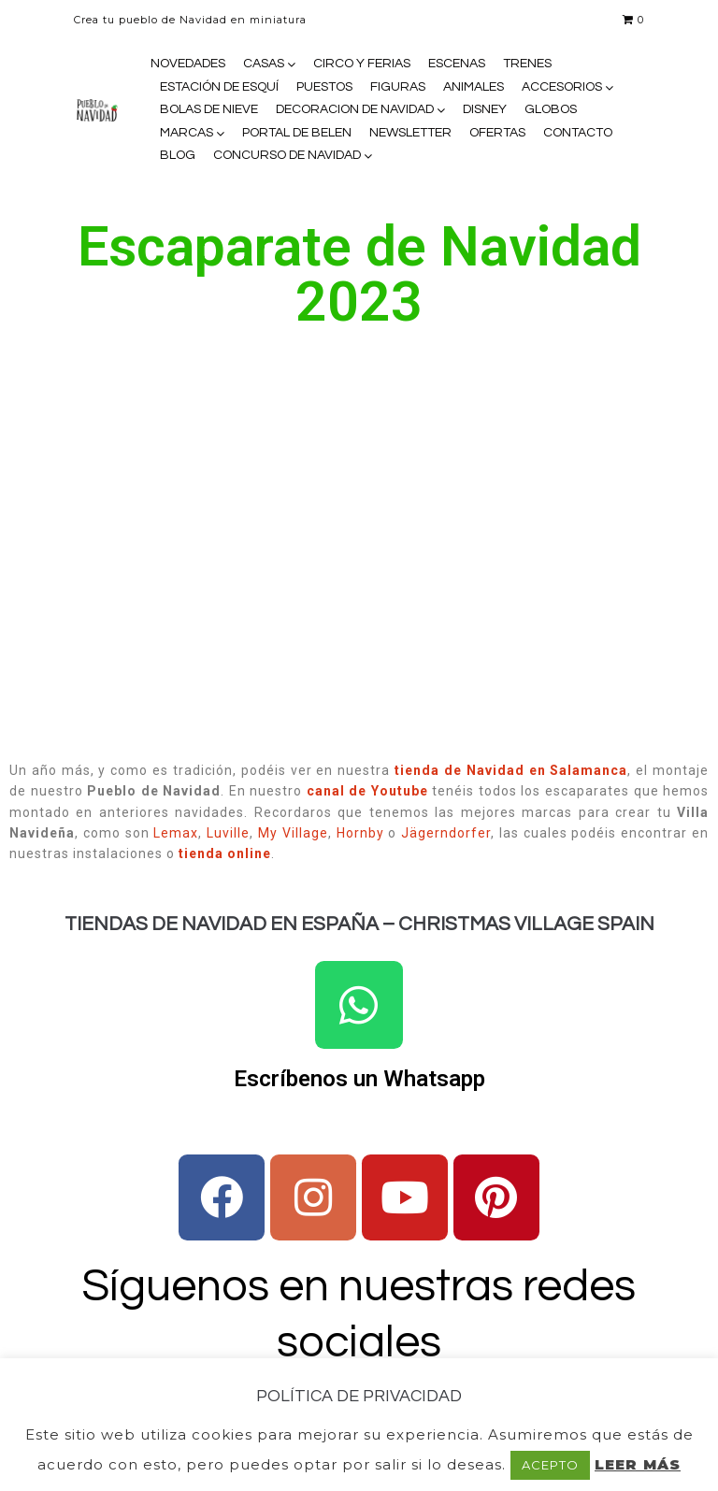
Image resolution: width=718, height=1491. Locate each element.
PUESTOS (324, 86)
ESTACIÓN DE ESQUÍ (219, 86)
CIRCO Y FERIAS (361, 63)
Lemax (175, 832)
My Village (293, 832)
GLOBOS (550, 109)
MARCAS (186, 132)
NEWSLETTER (410, 132)
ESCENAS (456, 63)
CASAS (263, 63)
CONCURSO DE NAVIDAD (287, 155)
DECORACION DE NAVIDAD (355, 109)
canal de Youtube (367, 790)
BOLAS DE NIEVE (209, 109)
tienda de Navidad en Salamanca (511, 770)
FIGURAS (397, 86)
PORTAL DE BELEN (297, 132)
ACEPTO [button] (550, 1464)
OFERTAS (497, 132)
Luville (228, 832)
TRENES (527, 63)
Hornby (360, 832)
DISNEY (485, 109)
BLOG (177, 155)
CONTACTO (577, 132)
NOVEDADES (188, 63)
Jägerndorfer (446, 832)
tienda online (225, 853)
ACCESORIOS (562, 86)
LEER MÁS (638, 1464)
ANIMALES (473, 86)
